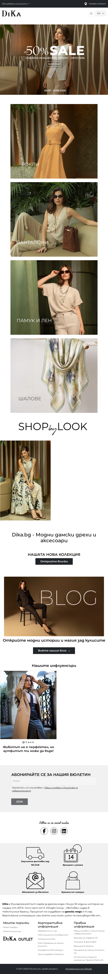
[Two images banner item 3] (54, 297)
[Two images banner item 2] (54, 219)
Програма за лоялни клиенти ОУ (89, 951)
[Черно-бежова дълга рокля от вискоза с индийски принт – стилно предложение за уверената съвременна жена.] (25, 482)
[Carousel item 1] (54, 59)
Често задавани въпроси (51, 954)
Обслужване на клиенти (15, 4)
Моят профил (10, 927)
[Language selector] (100, 13)
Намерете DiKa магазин (50, 950)
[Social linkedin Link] (64, 831)
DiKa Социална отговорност (53, 935)
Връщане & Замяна (84, 946)
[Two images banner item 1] (54, 141)
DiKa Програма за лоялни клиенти (51, 944)
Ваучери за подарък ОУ (86, 938)
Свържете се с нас (47, 931)
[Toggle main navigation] (91, 13)
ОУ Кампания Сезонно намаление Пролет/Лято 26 (88, 958)
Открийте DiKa (46, 939)
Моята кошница (12, 931)
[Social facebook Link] (44, 831)
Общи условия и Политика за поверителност (89, 932)
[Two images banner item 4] (54, 375)
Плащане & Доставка (85, 942)
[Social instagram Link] (54, 831)
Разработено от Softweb (78, 969)
